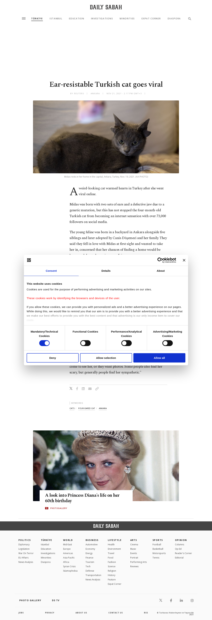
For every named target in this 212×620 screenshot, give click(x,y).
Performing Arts (138, 562)
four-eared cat (86, 408)
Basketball (158, 548)
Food (110, 557)
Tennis (156, 557)
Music (133, 548)
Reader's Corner (183, 553)
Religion (112, 570)
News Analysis (25, 562)
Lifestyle (115, 540)
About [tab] (161, 270)
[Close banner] (184, 260)
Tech (88, 566)
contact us (115, 612)
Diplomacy (24, 544)
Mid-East (67, 544)
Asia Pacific (69, 557)
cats (72, 408)
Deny (52, 357)
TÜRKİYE (37, 19)
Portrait (134, 557)
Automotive (92, 544)
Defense (90, 570)
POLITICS (24, 540)
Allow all (159, 357)
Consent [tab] (51, 270)
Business (92, 540)
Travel (111, 553)
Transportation (93, 575)
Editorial (179, 557)
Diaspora (174, 19)
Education (76, 19)
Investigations (102, 19)
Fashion (112, 562)
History (111, 575)
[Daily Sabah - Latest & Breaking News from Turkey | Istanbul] (106, 7)
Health (111, 544)
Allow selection (106, 357)
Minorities (127, 19)
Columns (179, 544)
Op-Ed (178, 548)
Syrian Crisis (69, 566)
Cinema (134, 544)
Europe (67, 548)
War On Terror (26, 553)
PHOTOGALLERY (58, 508)
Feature (112, 579)
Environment (114, 548)
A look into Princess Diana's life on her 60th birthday (83, 498)
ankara (103, 408)
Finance (89, 557)
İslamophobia (70, 570)
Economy (90, 548)
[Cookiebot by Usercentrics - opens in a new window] (160, 260)
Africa (66, 562)
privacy (49, 612)
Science (111, 566)
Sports (158, 540)
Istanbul (56, 19)
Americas (68, 553)
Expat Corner (151, 19)
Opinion (181, 540)
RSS (146, 612)
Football (157, 544)
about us (81, 612)
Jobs (21, 612)
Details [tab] (106, 270)
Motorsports (159, 553)
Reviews (134, 566)
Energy (89, 553)
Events (133, 553)
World (68, 540)
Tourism (90, 562)
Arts (133, 540)
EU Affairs (23, 557)
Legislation (24, 548)
